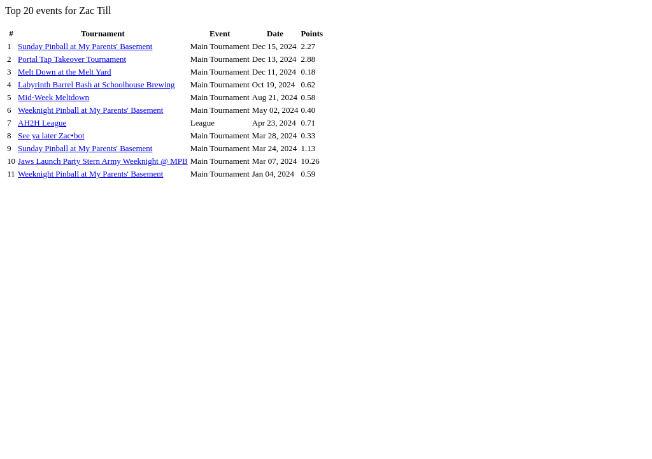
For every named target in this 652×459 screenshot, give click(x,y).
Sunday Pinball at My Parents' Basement (85, 46)
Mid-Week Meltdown (53, 97)
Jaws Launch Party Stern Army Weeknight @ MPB (103, 161)
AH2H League (42, 122)
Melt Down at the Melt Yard (64, 71)
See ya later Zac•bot (51, 135)
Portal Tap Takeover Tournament (72, 59)
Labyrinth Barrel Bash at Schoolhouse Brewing (96, 84)
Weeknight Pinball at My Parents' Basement (90, 110)
